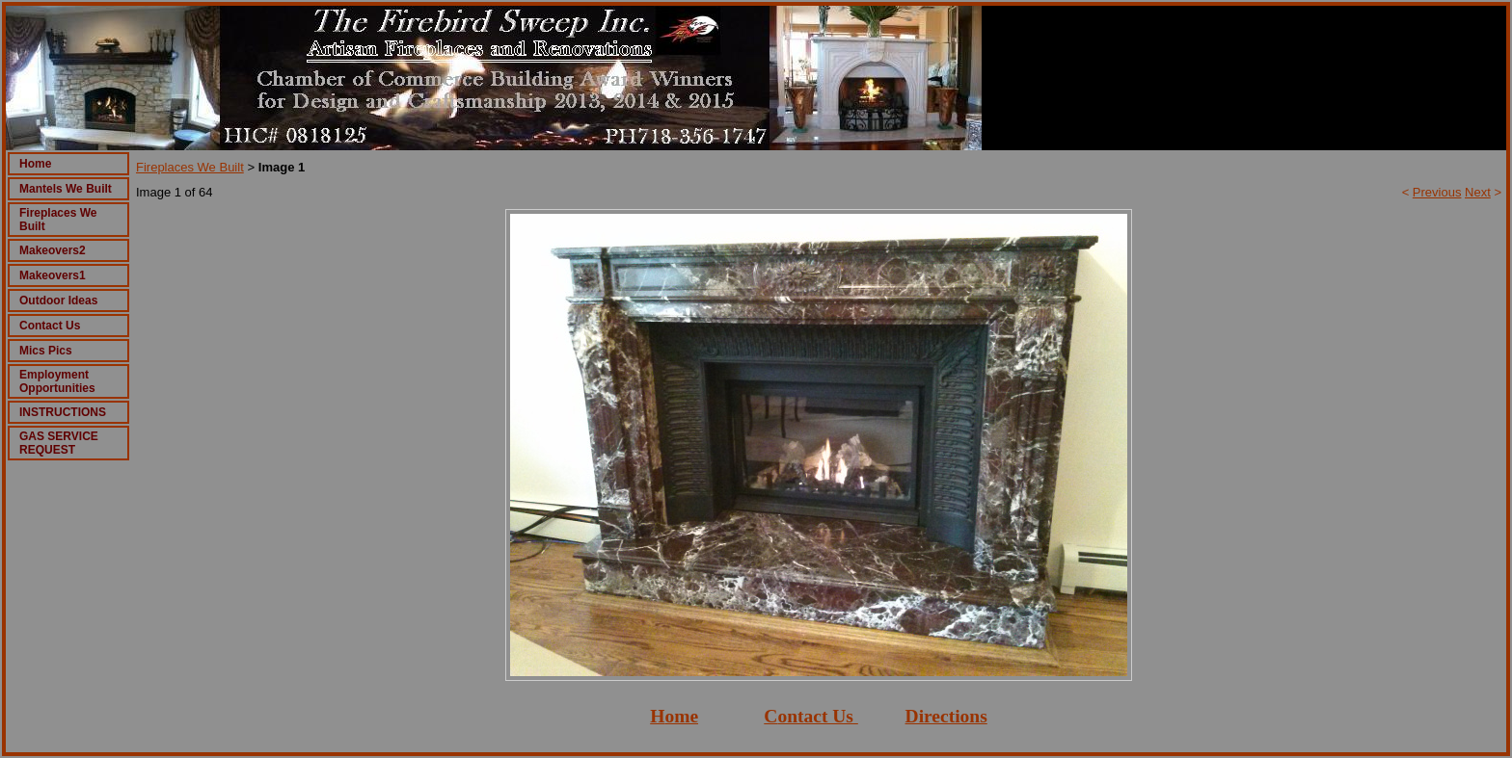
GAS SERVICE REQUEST (58, 443)
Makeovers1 (52, 275)
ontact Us (815, 716)
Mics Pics (45, 350)
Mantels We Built (65, 189)
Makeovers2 (52, 250)
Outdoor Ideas (58, 300)
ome (681, 716)
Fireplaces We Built (190, 167)
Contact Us (49, 325)
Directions (946, 716)
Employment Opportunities (57, 381)
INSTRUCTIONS (62, 412)
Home (35, 163)
